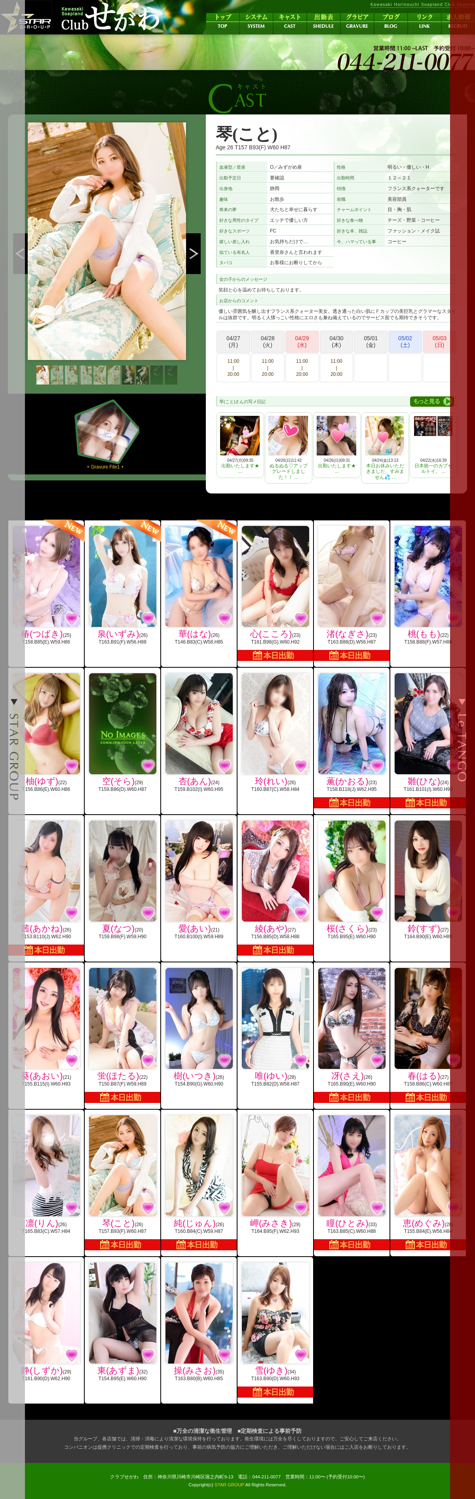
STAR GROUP (229, 1484)
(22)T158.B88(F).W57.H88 (428, 585)
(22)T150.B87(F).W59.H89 (122, 1035)
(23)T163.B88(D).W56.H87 (352, 593)
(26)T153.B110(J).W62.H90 (46, 888)
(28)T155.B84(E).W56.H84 (428, 1182)
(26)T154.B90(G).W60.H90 (199, 1027)
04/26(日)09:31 (336, 445)
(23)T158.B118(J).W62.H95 (352, 740)
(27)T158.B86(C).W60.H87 (428, 1035)
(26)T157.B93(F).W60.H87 (122, 1182)
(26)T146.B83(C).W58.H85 (199, 582)
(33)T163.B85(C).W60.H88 (352, 1182)
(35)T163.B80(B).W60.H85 (199, 1322)
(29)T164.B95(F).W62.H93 (275, 1174)
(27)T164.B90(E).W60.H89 (428, 880)
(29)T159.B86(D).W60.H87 (122, 732)
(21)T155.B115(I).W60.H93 (46, 1027)
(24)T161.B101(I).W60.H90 (428, 740)
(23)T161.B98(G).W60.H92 (275, 593)
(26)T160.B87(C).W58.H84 (275, 732)
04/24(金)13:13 (385, 448)
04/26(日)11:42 (288, 448)
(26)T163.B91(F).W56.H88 (122, 582)
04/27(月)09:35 (240, 445)
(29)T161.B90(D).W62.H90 (46, 1322)
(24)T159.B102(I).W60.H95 (199, 732)
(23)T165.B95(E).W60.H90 (352, 880)
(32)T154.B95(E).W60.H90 (122, 1322)
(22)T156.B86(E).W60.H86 (46, 732)
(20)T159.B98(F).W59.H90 (122, 880)
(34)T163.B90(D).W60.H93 (275, 1330)
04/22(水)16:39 (433, 445)
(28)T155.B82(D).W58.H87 (275, 1027)
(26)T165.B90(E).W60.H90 (352, 1035)
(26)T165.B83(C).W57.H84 (46, 1174)
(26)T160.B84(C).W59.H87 (199, 1182)
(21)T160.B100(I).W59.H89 (199, 880)
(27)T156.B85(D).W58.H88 (275, 888)
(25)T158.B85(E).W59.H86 (46, 582)
